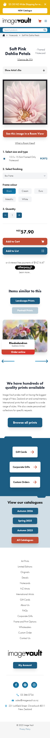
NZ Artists (25, 588)
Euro (41, 191)
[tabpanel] (25, 336)
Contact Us (25, 638)
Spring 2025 (25, 520)
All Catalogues (25, 540)
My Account (25, 665)
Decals (25, 577)
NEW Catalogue (25, 10)
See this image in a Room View (25, 133)
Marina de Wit (25, 59)
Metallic (9, 199)
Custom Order (25, 632)
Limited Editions (25, 566)
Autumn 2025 (25, 530)
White (25, 199)
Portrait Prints (25, 310)
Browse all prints (25, 422)
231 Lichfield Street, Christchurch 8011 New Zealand (25, 707)
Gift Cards (25, 599)
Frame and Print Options (25, 621)
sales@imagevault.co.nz (25, 700)
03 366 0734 (25, 694)
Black (9, 191)
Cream (25, 191)
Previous (8, 361)
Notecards (13, 35)
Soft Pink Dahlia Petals (30, 35)
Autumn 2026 (25, 511)
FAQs (25, 610)
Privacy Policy (25, 729)
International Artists (25, 594)
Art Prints (25, 561)
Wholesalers (25, 627)
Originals (25, 572)
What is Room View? (25, 143)
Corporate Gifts (25, 616)
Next (41, 361)
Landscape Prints (25, 300)
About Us (25, 605)
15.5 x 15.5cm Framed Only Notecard (25, 158)
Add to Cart (25, 241)
